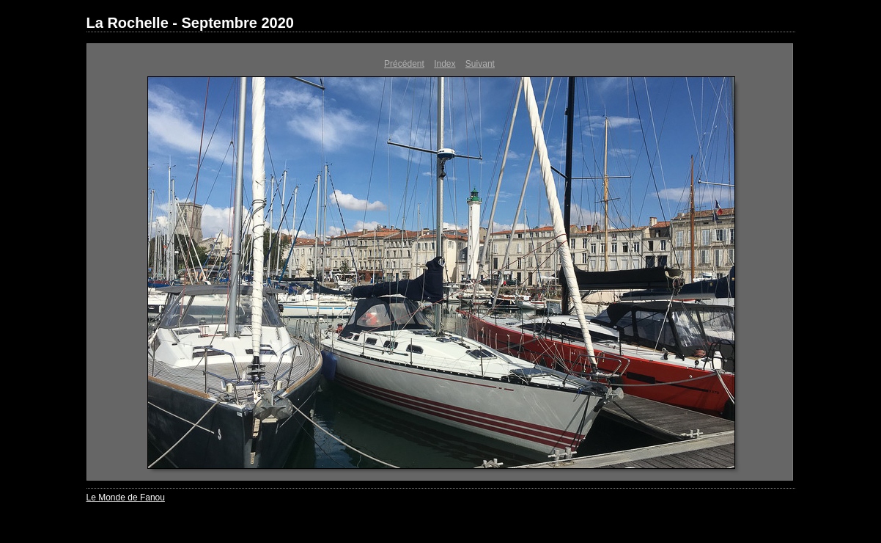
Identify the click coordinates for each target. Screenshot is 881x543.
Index (444, 64)
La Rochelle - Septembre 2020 (190, 23)
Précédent (404, 64)
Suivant (480, 64)
